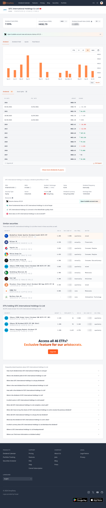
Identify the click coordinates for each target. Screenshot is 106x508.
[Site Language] (93, 2)
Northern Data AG (15, 296)
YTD (74, 50)
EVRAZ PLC (13, 290)
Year (92, 82)
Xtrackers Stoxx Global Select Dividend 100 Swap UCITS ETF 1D (32, 284)
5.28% (59, 279)
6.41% (59, 254)
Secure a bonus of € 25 (16, 201)
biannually (78, 279)
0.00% (59, 291)
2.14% (59, 318)
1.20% (59, 236)
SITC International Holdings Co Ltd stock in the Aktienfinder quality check (31, 209)
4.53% (59, 242)
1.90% (59, 272)
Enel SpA (13, 278)
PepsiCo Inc (14, 247)
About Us (57, 453)
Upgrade (53, 352)
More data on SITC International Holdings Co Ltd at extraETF (27, 214)
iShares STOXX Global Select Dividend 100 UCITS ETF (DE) (30, 266)
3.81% (59, 248)
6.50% (59, 260)
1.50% (59, 324)
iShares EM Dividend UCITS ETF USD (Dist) (24, 323)
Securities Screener (9, 461)
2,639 (72, 330)
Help (30, 465)
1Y (78, 50)
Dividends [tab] (8, 92)
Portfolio (63, 3)
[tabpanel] (53, 66)
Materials (88, 272)
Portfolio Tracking (9, 457)
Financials (88, 242)
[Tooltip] (50, 191)
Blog (56, 461)
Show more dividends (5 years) (53, 170)
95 (73, 324)
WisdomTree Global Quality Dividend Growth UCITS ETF (28, 235)
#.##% (75, 24)
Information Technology (93, 297)
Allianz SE (13, 241)
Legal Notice (84, 453)
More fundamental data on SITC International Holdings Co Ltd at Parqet (30, 205)
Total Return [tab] (36, 42)
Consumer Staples (91, 248)
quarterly (78, 236)
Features (35, 3)
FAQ (30, 461)
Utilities (88, 279)
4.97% (79, 330)
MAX (93, 50)
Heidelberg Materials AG (18, 272)
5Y (87, 50)
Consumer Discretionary (93, 260)
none (76, 291)
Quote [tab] (26, 42)
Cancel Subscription (35, 468)
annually (77, 242)
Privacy (82, 457)
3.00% (69, 236)
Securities (55, 3)
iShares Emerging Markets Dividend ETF (23, 329)
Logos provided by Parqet (10, 494)
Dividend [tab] (5, 42)
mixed (87, 236)
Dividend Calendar (24, 3)
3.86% (59, 266)
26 (73, 318)
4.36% (59, 285)
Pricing (42, 3)
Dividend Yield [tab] (16, 42)
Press (56, 465)
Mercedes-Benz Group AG (18, 259)
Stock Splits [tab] (22, 92)
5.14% (79, 324)
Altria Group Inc (15, 253)
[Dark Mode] (97, 3)
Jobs (55, 457)
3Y (83, 50)
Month (98, 82)
